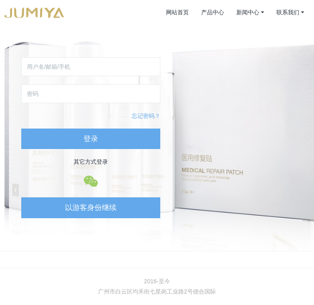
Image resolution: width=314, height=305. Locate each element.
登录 (90, 139)
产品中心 (212, 12)
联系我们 (287, 12)
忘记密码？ (146, 116)
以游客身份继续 (91, 207)
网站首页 (177, 12)
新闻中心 (247, 12)
